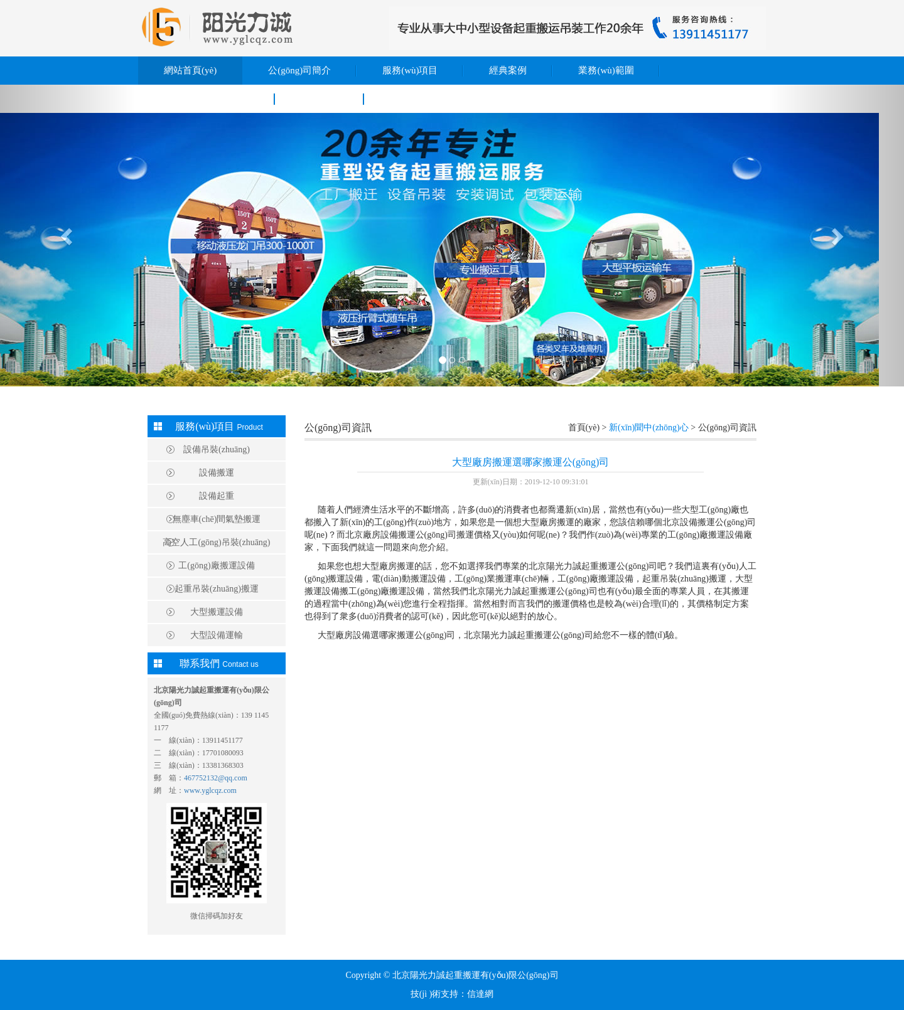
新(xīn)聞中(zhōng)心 (206, 98)
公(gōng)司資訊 (338, 427)
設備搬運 (216, 472)
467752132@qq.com (215, 777)
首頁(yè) (584, 427)
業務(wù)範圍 (605, 70)
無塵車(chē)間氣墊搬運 (217, 519)
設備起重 (216, 496)
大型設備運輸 (216, 635)
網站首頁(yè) (190, 70)
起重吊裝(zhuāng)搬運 (217, 588)
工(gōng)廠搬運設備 (216, 565)
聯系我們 (319, 98)
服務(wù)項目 (410, 70)
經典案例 (508, 70)
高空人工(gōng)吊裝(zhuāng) (216, 542)
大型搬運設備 (216, 612)
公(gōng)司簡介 (299, 70)
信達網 (480, 994)
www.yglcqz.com (210, 790)
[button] (68, 235)
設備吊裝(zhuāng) (216, 449)
